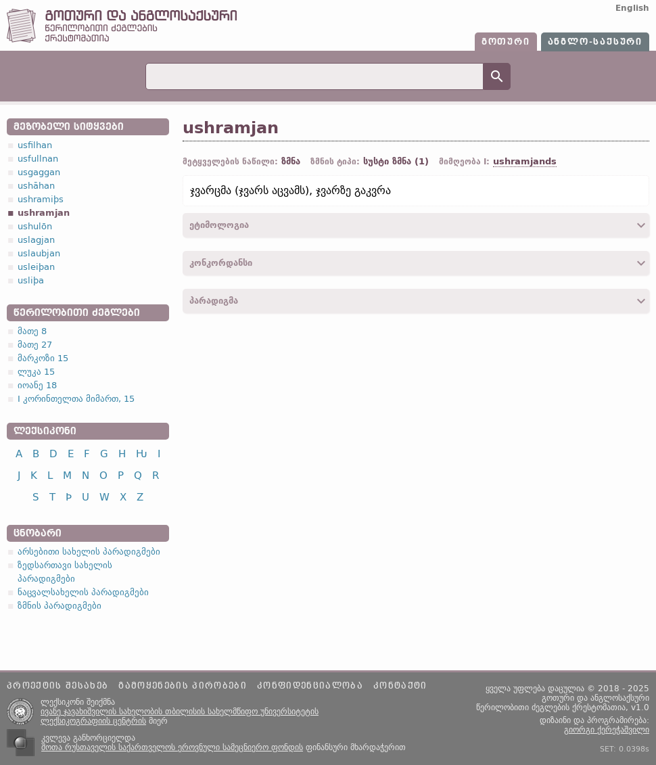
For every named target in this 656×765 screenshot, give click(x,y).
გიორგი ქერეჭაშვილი (606, 730)
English (632, 8)
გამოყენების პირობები (182, 686)
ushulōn (35, 226)
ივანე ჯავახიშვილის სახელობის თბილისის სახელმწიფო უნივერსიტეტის (180, 711)
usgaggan (39, 172)
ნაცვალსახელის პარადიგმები (83, 592)
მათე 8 (32, 331)
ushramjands (525, 161)
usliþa (31, 280)
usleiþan (36, 267)
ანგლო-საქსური (595, 42)
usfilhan (35, 145)
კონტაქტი (400, 686)
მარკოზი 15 (43, 358)
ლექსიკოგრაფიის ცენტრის (93, 721)
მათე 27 (35, 345)
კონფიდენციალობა (310, 686)
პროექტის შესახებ (57, 686)
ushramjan (44, 213)
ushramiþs (41, 199)
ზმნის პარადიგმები (59, 606)
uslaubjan (39, 253)
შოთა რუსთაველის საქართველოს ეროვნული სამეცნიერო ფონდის (172, 747)
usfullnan (38, 159)
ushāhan (36, 186)
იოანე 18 (37, 385)
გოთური (506, 42)
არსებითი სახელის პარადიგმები (89, 552)
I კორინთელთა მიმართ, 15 (76, 399)
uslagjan (36, 240)
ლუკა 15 (36, 372)
